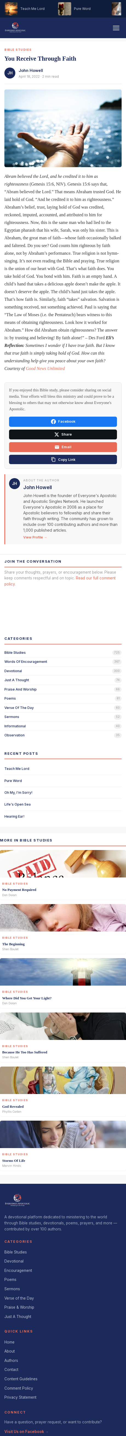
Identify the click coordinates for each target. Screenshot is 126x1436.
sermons (11, 717)
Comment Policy (18, 1388)
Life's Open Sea (17, 804)
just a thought (16, 680)
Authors (11, 1360)
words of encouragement (25, 662)
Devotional (14, 1261)
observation (14, 735)
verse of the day (19, 708)
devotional (13, 671)
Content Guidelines (21, 1379)
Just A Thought (17, 1316)
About (9, 1351)
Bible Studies (15, 1252)
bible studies (15, 652)
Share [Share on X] (63, 434)
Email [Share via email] (63, 447)
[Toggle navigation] (116, 28)
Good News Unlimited (45, 368)
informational (15, 726)
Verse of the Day (19, 1298)
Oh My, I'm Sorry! (18, 792)
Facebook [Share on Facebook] (63, 421)
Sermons (12, 1289)
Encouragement (18, 1270)
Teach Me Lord (16, 769)
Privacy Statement (20, 1397)
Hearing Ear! (14, 816)
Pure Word (13, 781)
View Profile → (35, 537)
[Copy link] (63, 459)
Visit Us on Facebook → (26, 1431)
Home (9, 1342)
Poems (10, 1279)
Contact (11, 1369)
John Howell (31, 70)
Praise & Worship (19, 1307)
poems (10, 698)
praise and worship (20, 689)
